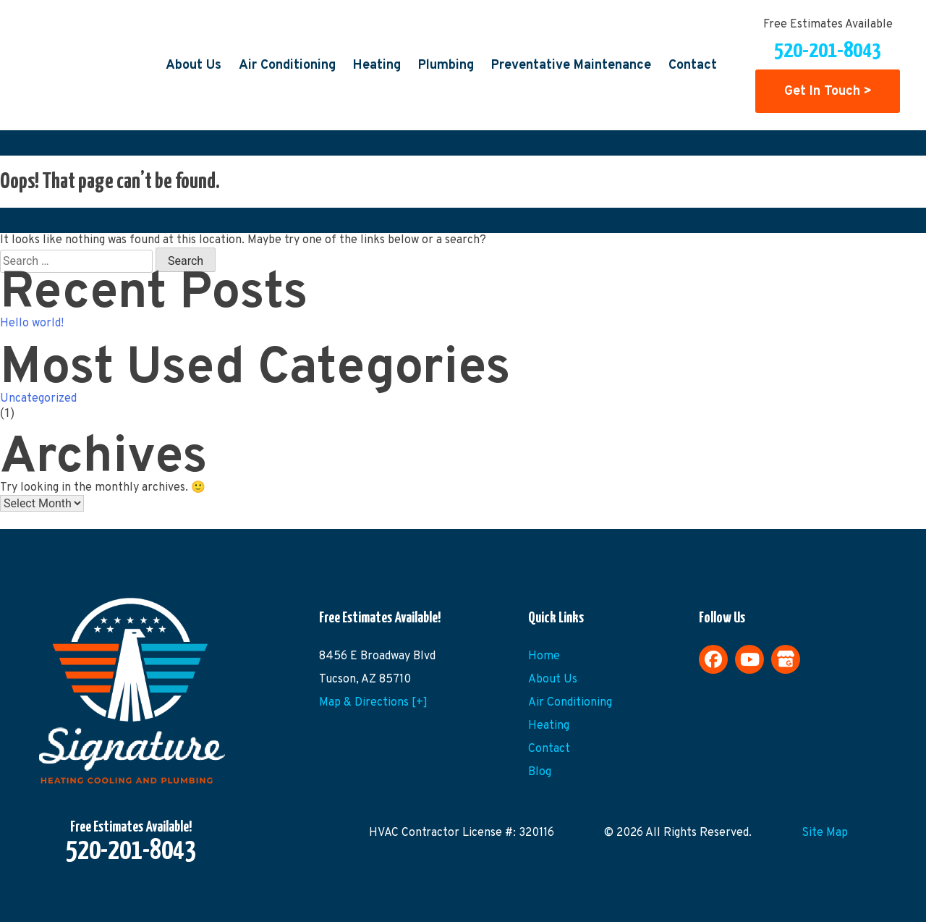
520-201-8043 (827, 51)
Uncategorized (38, 399)
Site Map (825, 833)
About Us (193, 65)
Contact (692, 65)
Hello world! (32, 323)
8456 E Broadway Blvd (377, 656)
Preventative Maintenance (571, 65)
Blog (539, 772)
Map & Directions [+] (373, 702)
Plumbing (446, 65)
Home (544, 656)
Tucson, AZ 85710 (365, 679)
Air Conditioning (287, 65)
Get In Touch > (828, 91)
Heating (377, 65)
